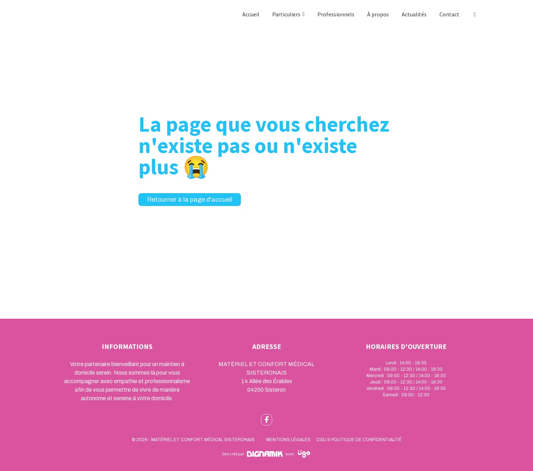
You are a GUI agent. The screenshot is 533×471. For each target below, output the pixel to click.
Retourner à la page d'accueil (189, 199)
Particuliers (286, 14)
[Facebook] (475, 14)
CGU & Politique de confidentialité (359, 439)
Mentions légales (288, 439)
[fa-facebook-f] (266, 419)
